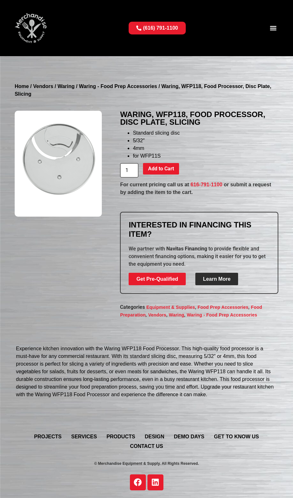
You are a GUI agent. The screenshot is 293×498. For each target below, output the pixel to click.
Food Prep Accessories (223, 307)
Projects (48, 436)
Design (154, 436)
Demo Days (189, 436)
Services (84, 436)
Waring (66, 86)
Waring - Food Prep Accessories (118, 86)
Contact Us (146, 446)
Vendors (43, 86)
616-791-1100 (206, 184)
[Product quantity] (129, 170)
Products (121, 436)
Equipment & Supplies (170, 307)
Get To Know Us (236, 436)
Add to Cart (161, 169)
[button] (273, 28)
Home (22, 86)
